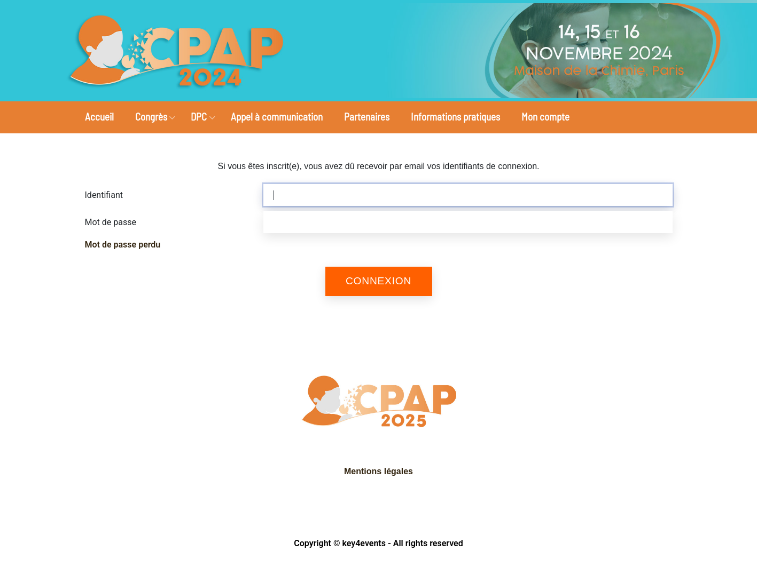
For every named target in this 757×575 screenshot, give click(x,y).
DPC (199, 116)
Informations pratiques (455, 116)
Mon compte (545, 116)
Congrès (151, 116)
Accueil (99, 116)
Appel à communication (277, 116)
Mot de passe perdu (123, 244)
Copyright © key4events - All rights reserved (378, 543)
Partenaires (366, 116)
